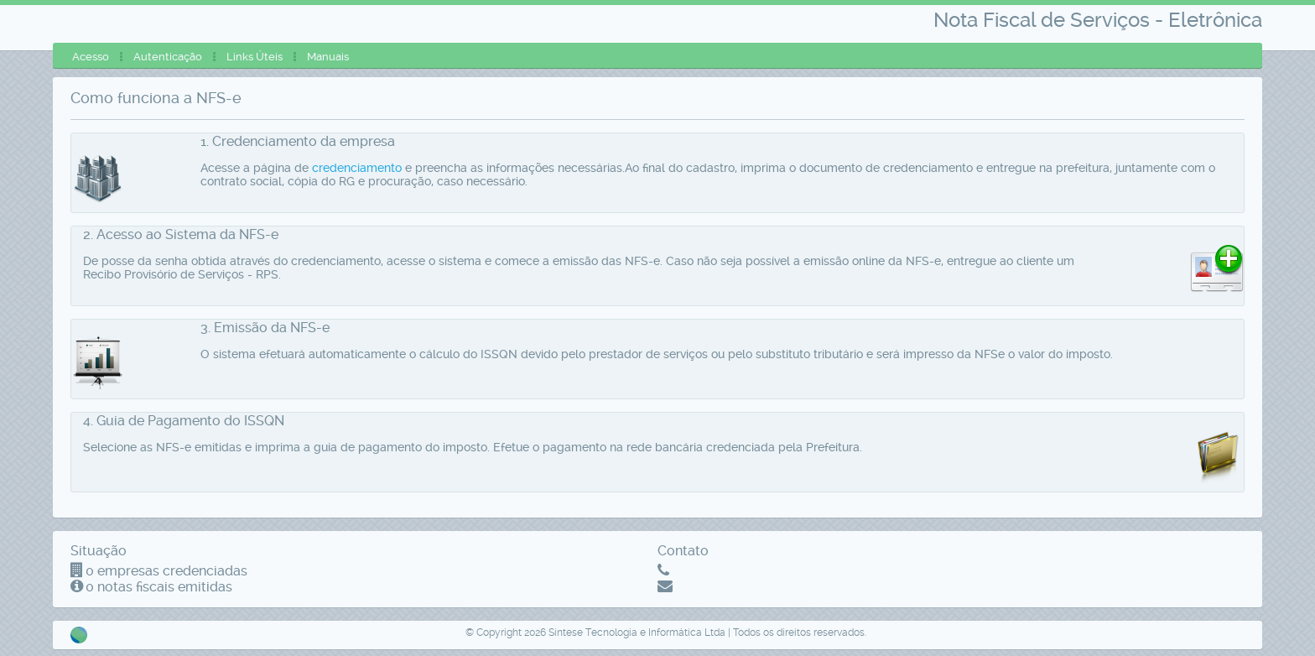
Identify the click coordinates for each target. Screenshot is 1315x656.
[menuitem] (90, 56)
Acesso (90, 56)
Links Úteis (254, 56)
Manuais (328, 56)
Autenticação (167, 56)
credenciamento (357, 167)
